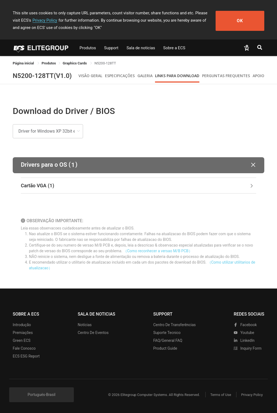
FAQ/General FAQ (167, 340)
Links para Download (177, 75)
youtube (244, 332)
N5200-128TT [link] (105, 63)
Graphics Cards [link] (75, 63)
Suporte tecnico (167, 332)
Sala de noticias (141, 47)
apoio (258, 75)
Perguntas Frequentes (226, 75)
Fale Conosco (24, 348)
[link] (49, 63)
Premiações (23, 332)
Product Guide (165, 348)
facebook (245, 325)
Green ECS (22, 340)
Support (111, 47)
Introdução (22, 325)
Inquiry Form (248, 348)
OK (245, 20)
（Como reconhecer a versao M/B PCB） (157, 251)
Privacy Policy (36, 20)
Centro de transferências (174, 325)
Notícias (85, 325)
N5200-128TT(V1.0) (42, 76)
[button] (138, 165)
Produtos (88, 47)
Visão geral (90, 75)
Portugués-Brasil (41, 394)
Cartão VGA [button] (137, 186)
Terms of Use (219, 395)
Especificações (120, 75)
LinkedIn (244, 340)
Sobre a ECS (174, 47)
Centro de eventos (93, 332)
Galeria (145, 75)
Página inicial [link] (24, 63)
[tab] (138, 186)
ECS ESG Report (26, 356)
